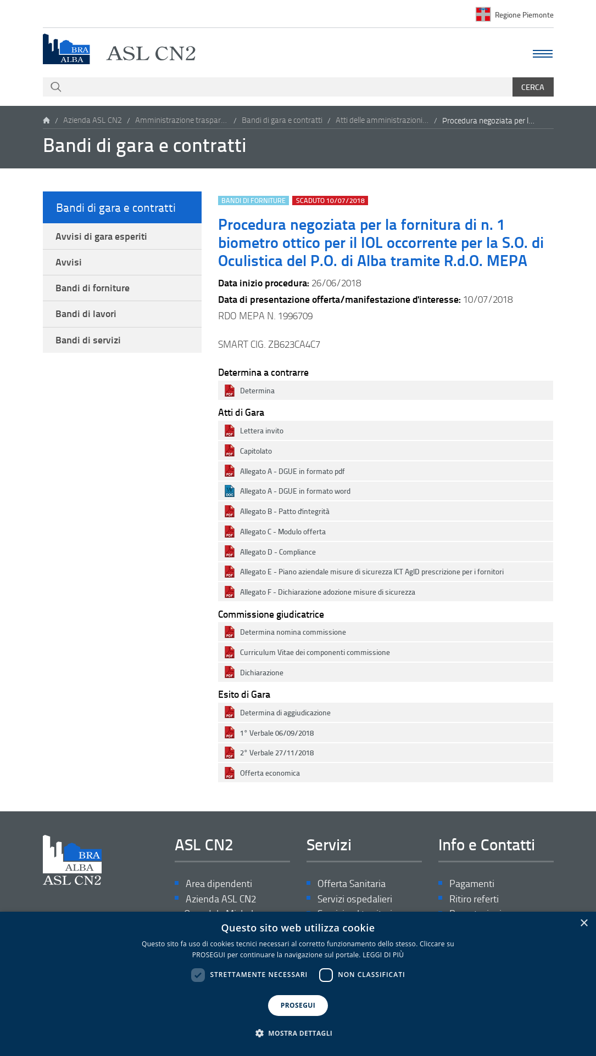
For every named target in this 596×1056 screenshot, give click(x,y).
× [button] (584, 923)
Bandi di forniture (93, 290)
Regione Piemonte (524, 14)
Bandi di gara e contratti (282, 120)
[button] (298, 1033)
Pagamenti (471, 884)
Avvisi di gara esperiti (102, 236)
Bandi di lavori (86, 316)
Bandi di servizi (88, 343)
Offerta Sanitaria (352, 884)
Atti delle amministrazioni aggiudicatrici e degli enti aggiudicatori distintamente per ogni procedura (382, 120)
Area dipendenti (219, 884)
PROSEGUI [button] (298, 1005)
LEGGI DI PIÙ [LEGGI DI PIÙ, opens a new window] (383, 954)
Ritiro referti (474, 899)
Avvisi (69, 263)
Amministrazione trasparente (182, 120)
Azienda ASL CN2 (92, 120)
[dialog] (298, 984)
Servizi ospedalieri (355, 899)
